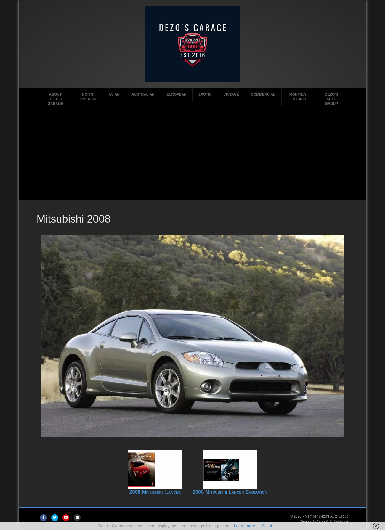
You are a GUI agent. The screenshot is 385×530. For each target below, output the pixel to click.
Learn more (244, 525)
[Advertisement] (193, 155)
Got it (267, 525)
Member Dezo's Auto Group (327, 516)
